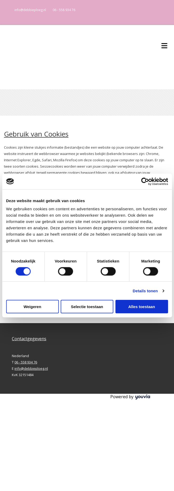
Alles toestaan (141, 306)
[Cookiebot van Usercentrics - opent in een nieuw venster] (145, 181)
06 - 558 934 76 (64, 10)
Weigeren (32, 306)
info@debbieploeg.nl (30, 10)
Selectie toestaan (87, 306)
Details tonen (145, 290)
